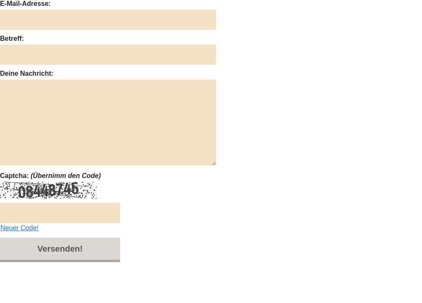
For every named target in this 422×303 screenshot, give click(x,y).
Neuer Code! (19, 227)
